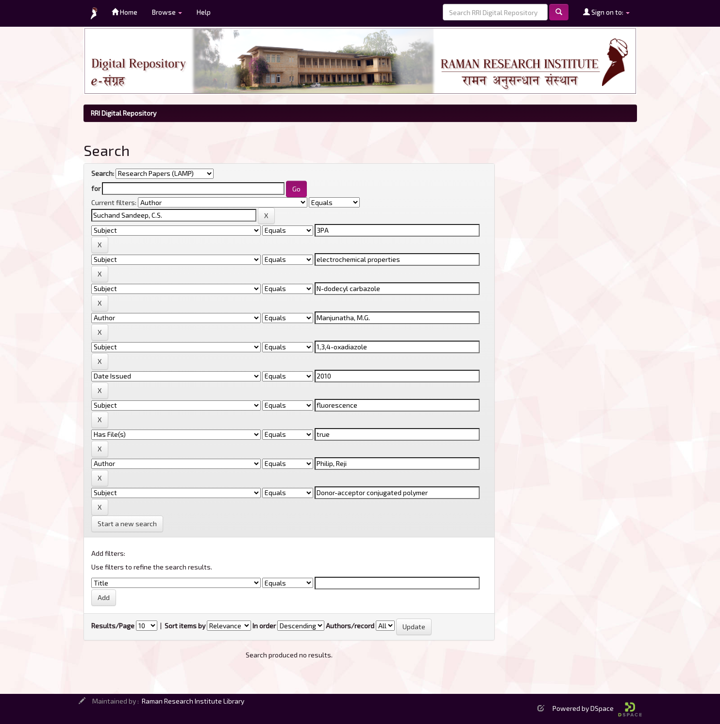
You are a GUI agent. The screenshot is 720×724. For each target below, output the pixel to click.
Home (124, 12)
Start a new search (127, 523)
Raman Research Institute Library (193, 701)
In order (264, 625)
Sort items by (185, 625)
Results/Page (112, 625)
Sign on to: (606, 12)
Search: (102, 173)
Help (204, 12)
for (95, 188)
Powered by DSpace (597, 708)
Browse (167, 12)
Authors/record (350, 625)
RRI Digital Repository (123, 113)
